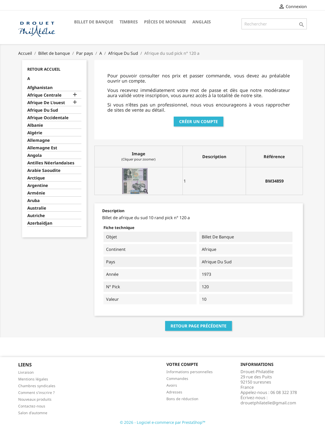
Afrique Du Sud (42, 110)
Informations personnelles (189, 371)
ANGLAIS (201, 22)
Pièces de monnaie (165, 22)
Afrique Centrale (44, 95)
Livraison (26, 372)
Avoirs (171, 385)
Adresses (174, 392)
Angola (34, 155)
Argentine (37, 185)
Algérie (34, 133)
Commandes (177, 378)
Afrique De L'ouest (46, 102)
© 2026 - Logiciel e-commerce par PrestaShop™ (162, 422)
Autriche (36, 215)
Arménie (36, 193)
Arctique (36, 178)
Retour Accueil (43, 69)
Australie (36, 208)
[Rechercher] (274, 23)
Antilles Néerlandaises (50, 163)
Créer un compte (198, 121)
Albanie (35, 125)
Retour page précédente (198, 326)
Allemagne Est (42, 148)
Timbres (129, 22)
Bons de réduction (182, 398)
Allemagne (38, 140)
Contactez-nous (31, 406)
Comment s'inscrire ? (36, 392)
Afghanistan (40, 87)
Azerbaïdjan (39, 223)
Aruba (33, 200)
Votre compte (182, 364)
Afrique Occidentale (48, 117)
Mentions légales (33, 379)
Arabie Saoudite (44, 170)
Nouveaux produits (34, 399)
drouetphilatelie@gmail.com (268, 403)
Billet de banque (93, 22)
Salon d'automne (32, 412)
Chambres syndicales (36, 385)
